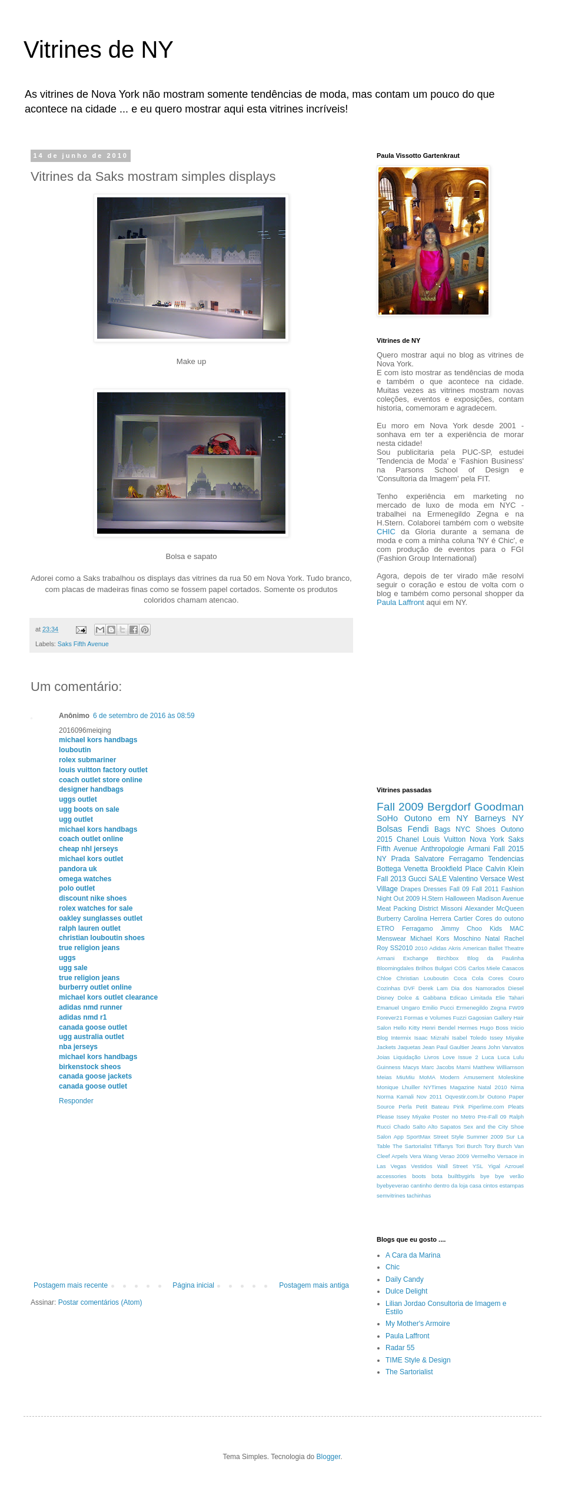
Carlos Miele (484, 968)
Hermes (468, 1027)
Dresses (435, 888)
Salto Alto (425, 1126)
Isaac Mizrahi (431, 1037)
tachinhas (419, 1195)
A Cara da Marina (412, 1255)
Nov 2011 (429, 1096)
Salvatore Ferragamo (448, 859)
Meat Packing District (407, 908)
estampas (511, 1185)
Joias (383, 1057)
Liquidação (406, 1057)
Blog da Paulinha (495, 958)
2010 (421, 948)
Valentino (463, 879)
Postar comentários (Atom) (100, 1302)
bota (437, 1176)
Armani (478, 849)
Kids (496, 928)
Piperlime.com (486, 1106)
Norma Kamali (395, 1096)
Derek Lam (433, 988)
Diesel (516, 988)
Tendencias (506, 859)
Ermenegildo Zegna (481, 1007)
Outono (496, 1096)
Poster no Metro (454, 1116)
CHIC (386, 531)
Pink (458, 1106)
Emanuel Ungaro (398, 1007)
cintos (490, 1185)
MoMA (427, 1077)
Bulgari (444, 968)
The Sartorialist (412, 1146)
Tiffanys (443, 1146)
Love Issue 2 (460, 1057)
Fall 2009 (400, 807)
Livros (432, 1057)
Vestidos (421, 1166)
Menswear (391, 938)
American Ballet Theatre (493, 948)
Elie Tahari (510, 997)
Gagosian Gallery (489, 1017)
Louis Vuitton (444, 839)
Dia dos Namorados (478, 988)
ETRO (385, 928)
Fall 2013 (391, 879)
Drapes (410, 888)
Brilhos (424, 968)
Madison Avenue (500, 898)
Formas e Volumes (427, 1017)
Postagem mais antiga (314, 1285)
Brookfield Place (457, 869)
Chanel (408, 839)
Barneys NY (499, 818)
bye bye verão (502, 1176)
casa (475, 1185)
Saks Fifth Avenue (83, 643)
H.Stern (432, 898)
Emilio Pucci (438, 1007)
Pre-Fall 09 (492, 1116)
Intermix (401, 1037)
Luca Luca (496, 1057)
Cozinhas (388, 988)
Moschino (467, 938)
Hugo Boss (494, 1027)
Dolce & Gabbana (421, 997)
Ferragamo (417, 928)
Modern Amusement (467, 1077)
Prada (400, 859)
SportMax (419, 1136)
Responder (76, 1101)
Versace (493, 879)
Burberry (389, 918)
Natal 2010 (492, 1087)
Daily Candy (404, 1279)
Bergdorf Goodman (475, 807)
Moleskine (511, 1077)
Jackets (386, 1047)
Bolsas (389, 829)
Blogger (329, 1457)
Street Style (448, 1136)
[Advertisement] (412, 695)
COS (460, 968)
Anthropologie (442, 849)
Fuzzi (460, 1017)
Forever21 (390, 1017)
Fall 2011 (485, 888)
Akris (454, 948)
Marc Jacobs (437, 1067)
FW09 (516, 1007)
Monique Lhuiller (398, 1087)
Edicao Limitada (471, 997)
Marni (464, 1067)
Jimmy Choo (461, 928)
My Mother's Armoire (417, 1323)
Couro (516, 978)
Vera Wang (424, 1156)
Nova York (487, 839)
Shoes (486, 829)
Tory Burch (497, 1146)
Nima (517, 1087)
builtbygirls (461, 1176)
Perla (404, 1106)
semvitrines (391, 1195)
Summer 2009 (485, 1136)
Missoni (452, 908)
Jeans (478, 1047)
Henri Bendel (439, 1027)
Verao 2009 (454, 1156)
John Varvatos (506, 1047)
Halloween (459, 898)
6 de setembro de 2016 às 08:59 (144, 716)
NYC (463, 829)
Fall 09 (460, 888)
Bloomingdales (395, 968)
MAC (517, 928)
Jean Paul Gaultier (446, 1047)
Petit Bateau (433, 1106)
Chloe (384, 978)
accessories (392, 1176)
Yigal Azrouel (506, 1166)
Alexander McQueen (494, 908)
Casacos (513, 968)
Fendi (418, 829)
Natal (492, 938)
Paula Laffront (400, 602)
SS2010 (401, 947)
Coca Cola (469, 978)
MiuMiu (405, 1077)
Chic (392, 1267)
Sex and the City (485, 1126)
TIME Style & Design (418, 1360)
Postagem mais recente (71, 1285)
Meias (384, 1077)
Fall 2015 (508, 849)
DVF (409, 988)
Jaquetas (409, 1047)
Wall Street (452, 1166)
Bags (442, 829)
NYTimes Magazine (449, 1087)
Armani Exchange (402, 958)
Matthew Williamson (498, 1067)
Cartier (463, 918)
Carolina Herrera (427, 918)
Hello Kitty (407, 1027)
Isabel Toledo (469, 1037)
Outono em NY (436, 818)
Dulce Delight (406, 1291)
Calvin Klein (505, 869)
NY (382, 859)
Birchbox (447, 958)
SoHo (387, 818)
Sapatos (450, 1126)
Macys (411, 1067)
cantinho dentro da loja (439, 1185)
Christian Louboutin (423, 978)
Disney (385, 997)
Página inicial (193, 1285)
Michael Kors (430, 938)
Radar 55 (399, 1348)
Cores (496, 978)
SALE (437, 879)
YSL (478, 1166)
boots (419, 1176)
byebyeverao (393, 1185)
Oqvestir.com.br (464, 1096)
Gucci (417, 879)
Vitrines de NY (99, 49)
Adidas (437, 948)
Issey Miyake (507, 1037)
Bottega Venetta (402, 869)
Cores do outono (500, 918)
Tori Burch (469, 1146)
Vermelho (483, 1156)
